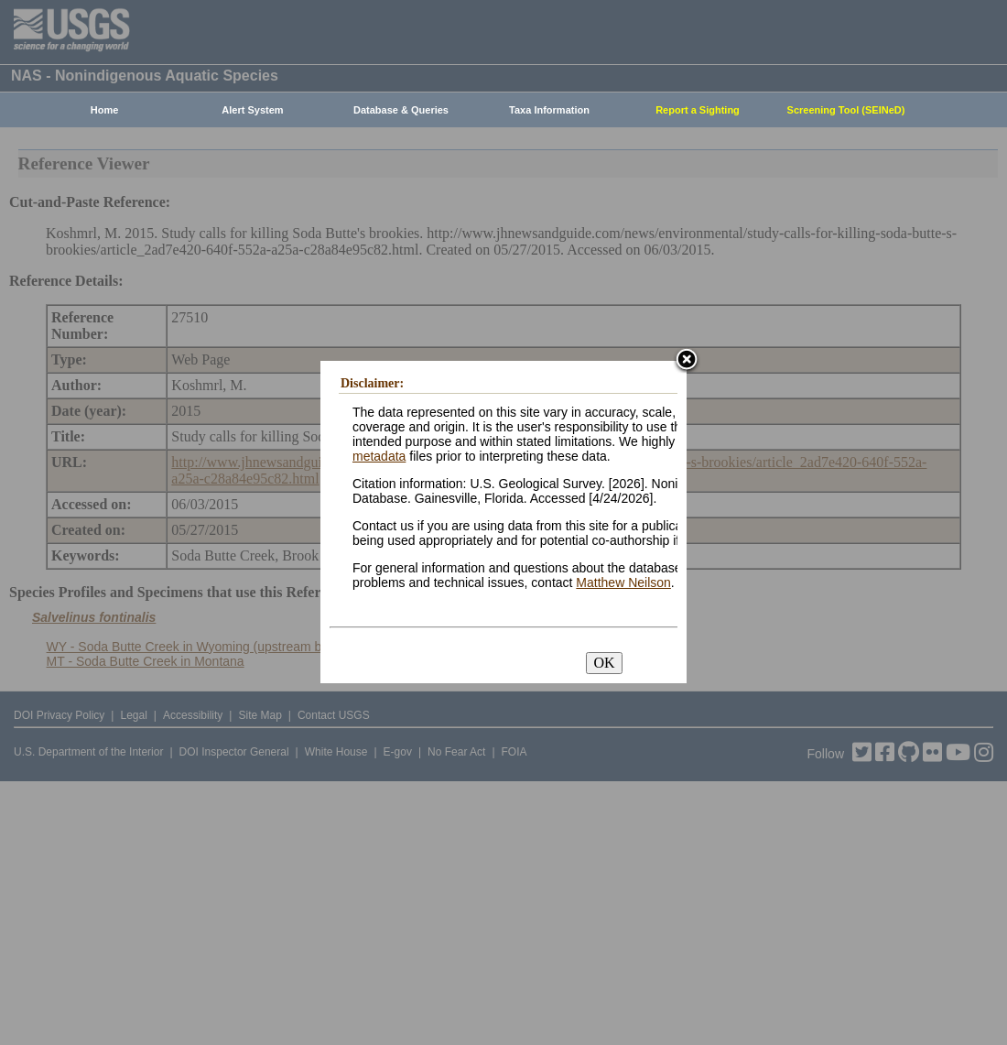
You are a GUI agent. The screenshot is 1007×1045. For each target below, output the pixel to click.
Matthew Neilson (623, 582)
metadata (379, 456)
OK (603, 662)
